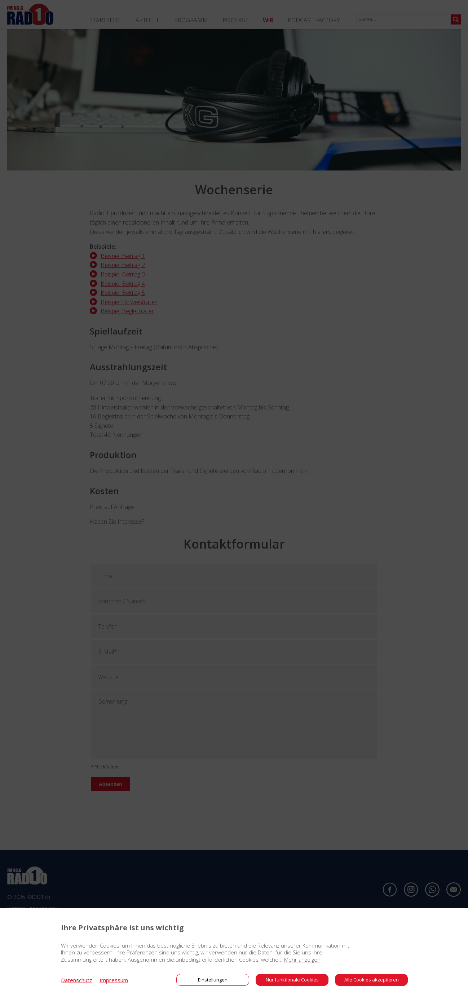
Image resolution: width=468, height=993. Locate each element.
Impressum (114, 980)
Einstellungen (213, 979)
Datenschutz (76, 980)
